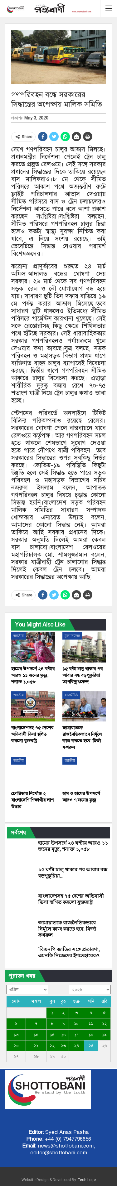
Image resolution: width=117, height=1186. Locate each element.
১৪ (36, 1034)
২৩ (63, 1045)
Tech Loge (87, 1180)
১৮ (91, 1034)
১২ (104, 1023)
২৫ (91, 1045)
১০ (76, 1023)
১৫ (52, 1034)
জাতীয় (18, 636)
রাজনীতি (71, 695)
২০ (16, 1045)
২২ (52, 1045)
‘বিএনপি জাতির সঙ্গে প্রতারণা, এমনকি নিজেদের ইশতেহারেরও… (70, 952)
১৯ (104, 1034)
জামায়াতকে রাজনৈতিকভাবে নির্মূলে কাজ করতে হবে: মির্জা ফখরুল (67, 929)
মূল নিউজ (72, 636)
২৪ (76, 1045)
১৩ (16, 1034)
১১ (91, 1023)
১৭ (76, 1034)
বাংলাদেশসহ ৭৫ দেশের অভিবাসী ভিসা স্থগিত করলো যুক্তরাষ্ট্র (71, 899)
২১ (36, 1045)
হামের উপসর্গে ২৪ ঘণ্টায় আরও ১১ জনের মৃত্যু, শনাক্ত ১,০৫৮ (73, 846)
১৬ (63, 1034)
